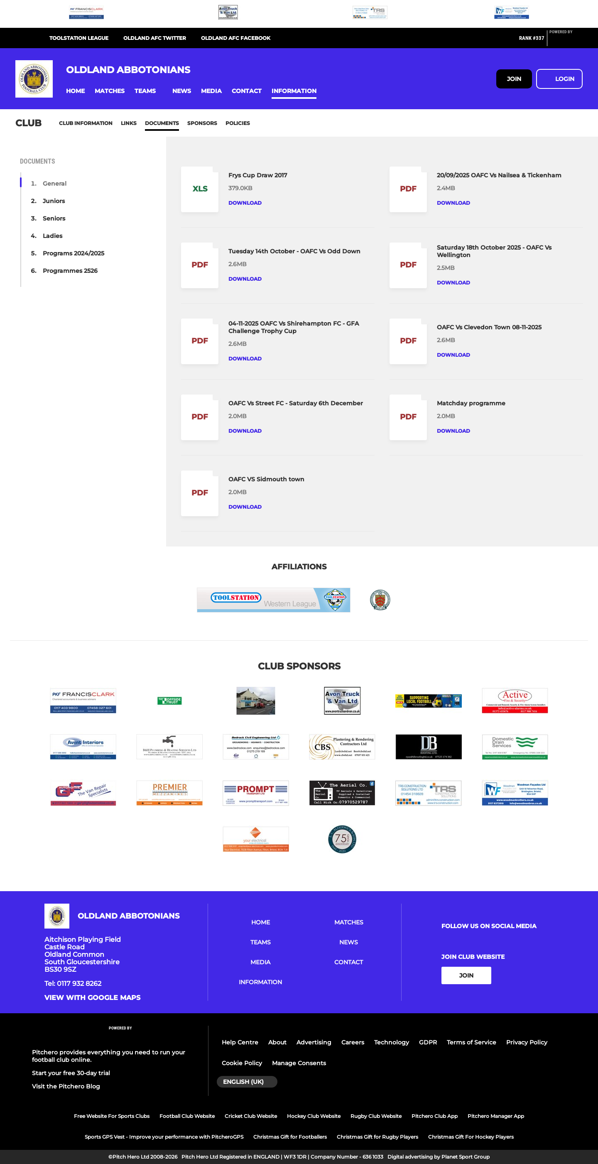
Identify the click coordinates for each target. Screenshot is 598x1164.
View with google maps (92, 998)
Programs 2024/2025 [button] (73, 253)
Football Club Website (187, 1116)
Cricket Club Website (251, 1116)
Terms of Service (471, 1042)
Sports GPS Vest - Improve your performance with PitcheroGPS (164, 1137)
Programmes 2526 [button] (70, 270)
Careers (352, 1042)
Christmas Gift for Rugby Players (377, 1137)
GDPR (428, 1042)
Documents (162, 123)
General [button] (54, 183)
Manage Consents (299, 1063)
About (277, 1042)
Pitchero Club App (435, 1116)
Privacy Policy (526, 1042)
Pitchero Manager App (496, 1116)
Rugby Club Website (376, 1116)
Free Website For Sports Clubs (112, 1116)
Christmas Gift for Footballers (290, 1137)
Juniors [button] (54, 201)
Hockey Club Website (314, 1116)
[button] (75, 91)
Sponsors (202, 123)
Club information (86, 123)
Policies (237, 123)
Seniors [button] (54, 218)
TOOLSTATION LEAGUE (78, 38)
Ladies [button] (52, 236)
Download (245, 203)
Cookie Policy (242, 1063)
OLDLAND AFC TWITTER (154, 38)
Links (129, 123)
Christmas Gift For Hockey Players (471, 1137)
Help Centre (240, 1042)
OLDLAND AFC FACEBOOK (235, 38)
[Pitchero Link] (566, 42)
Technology (391, 1042)
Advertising (314, 1042)
